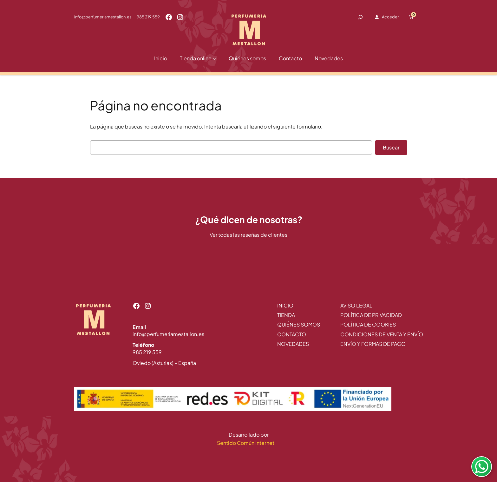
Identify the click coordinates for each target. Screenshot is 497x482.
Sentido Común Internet (246, 442)
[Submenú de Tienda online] (214, 58)
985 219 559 (148, 16)
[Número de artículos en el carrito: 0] (411, 17)
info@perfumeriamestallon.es (103, 16)
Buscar (391, 147)
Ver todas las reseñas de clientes (248, 234)
